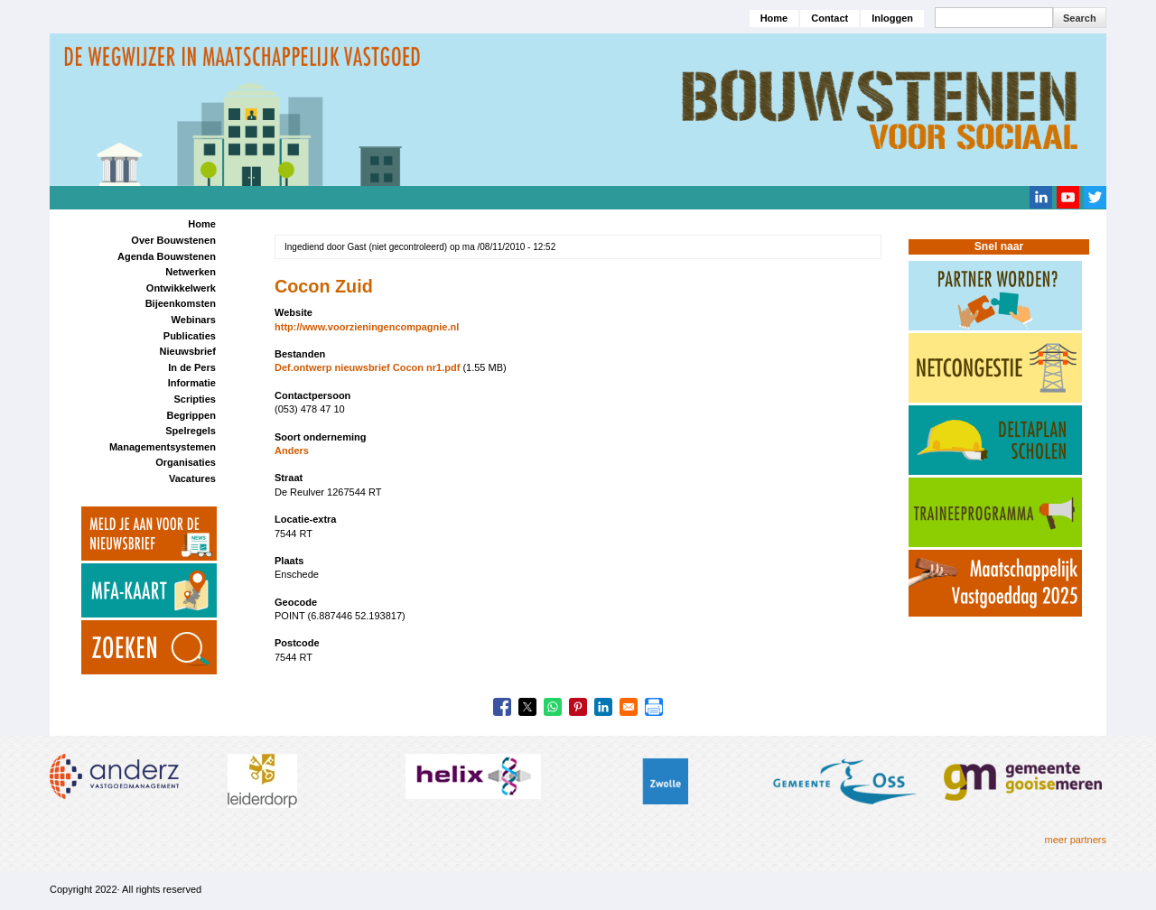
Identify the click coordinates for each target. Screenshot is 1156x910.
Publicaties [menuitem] (189, 335)
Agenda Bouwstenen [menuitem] (166, 256)
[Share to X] (527, 707)
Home (774, 18)
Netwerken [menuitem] (190, 271)
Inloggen (892, 18)
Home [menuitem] (202, 223)
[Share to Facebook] (502, 707)
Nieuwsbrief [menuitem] (188, 351)
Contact (829, 18)
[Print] (654, 707)
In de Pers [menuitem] (192, 367)
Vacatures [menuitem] (192, 478)
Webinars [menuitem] (194, 319)
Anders (292, 450)
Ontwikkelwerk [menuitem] (181, 288)
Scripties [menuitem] (194, 399)
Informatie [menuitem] (192, 382)
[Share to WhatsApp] (553, 707)
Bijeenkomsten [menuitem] (180, 303)
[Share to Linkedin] (603, 707)
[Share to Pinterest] (578, 707)
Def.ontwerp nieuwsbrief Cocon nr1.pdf (367, 367)
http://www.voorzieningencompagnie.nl (367, 326)
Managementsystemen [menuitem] (162, 446)
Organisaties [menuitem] (185, 462)
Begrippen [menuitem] (190, 415)
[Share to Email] (629, 707)
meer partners (1075, 839)
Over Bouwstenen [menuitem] (173, 240)
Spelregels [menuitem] (190, 430)
